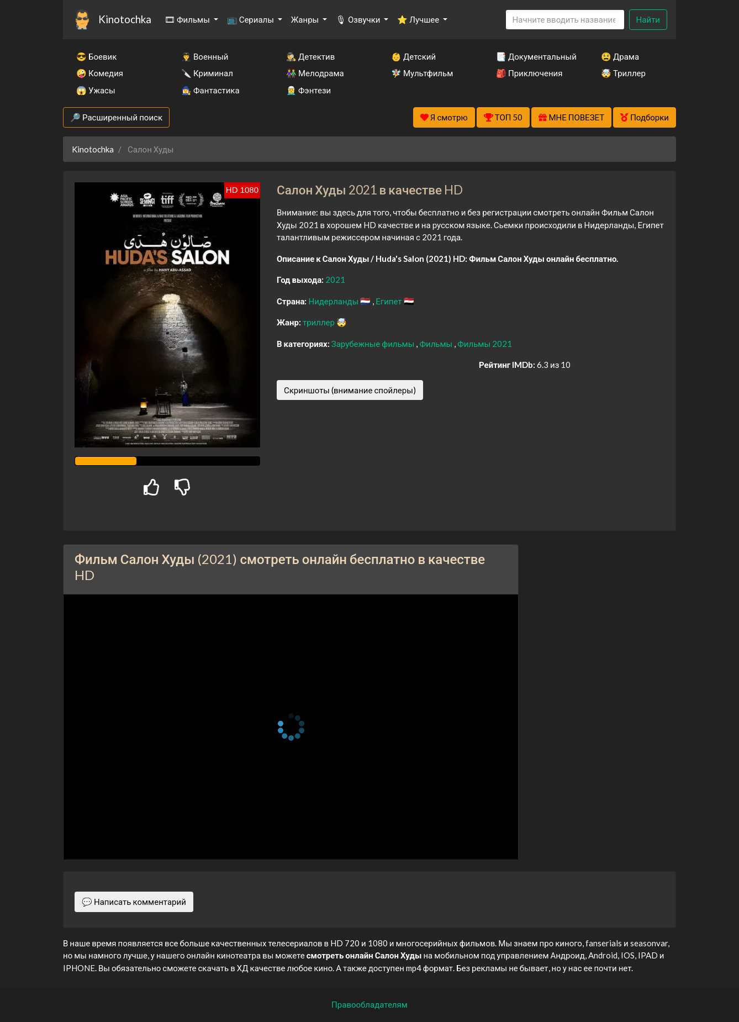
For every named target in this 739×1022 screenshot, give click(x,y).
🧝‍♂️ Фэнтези (308, 90)
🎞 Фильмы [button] (188, 19)
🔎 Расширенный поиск (116, 117)
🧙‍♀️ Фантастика (210, 90)
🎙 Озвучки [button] (359, 19)
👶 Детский (413, 56)
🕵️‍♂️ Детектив (310, 56)
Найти (648, 19)
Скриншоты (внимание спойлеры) (350, 390)
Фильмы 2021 (484, 344)
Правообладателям (369, 1004)
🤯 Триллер (623, 73)
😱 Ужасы (95, 90)
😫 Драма (620, 56)
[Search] (565, 19)
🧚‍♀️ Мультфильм (422, 73)
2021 (335, 280)
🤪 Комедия (99, 73)
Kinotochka (124, 19)
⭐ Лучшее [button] (419, 19)
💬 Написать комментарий (134, 902)
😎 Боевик (96, 56)
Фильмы (436, 344)
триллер (319, 322)
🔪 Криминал (207, 73)
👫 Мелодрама (315, 73)
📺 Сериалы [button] (251, 19)
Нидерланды (334, 301)
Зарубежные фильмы (373, 344)
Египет (389, 301)
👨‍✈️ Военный (204, 56)
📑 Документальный (533, 56)
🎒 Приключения (529, 73)
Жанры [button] (306, 19)
